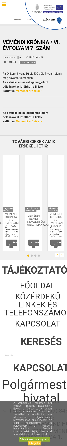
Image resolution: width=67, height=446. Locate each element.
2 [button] (32, 255)
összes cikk (10, 57)
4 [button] (39, 255)
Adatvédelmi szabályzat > (34, 439)
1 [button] (28, 255)
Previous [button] (57, 255)
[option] (11, 203)
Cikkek (12, 62)
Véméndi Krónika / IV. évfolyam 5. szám (12, 220)
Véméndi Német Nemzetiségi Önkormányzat (38, 220)
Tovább (12, 244)
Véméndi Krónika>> (29, 91)
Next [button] (62, 255)
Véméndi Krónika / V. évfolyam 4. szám (56, 220)
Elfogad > (34, 443)
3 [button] (35, 255)
